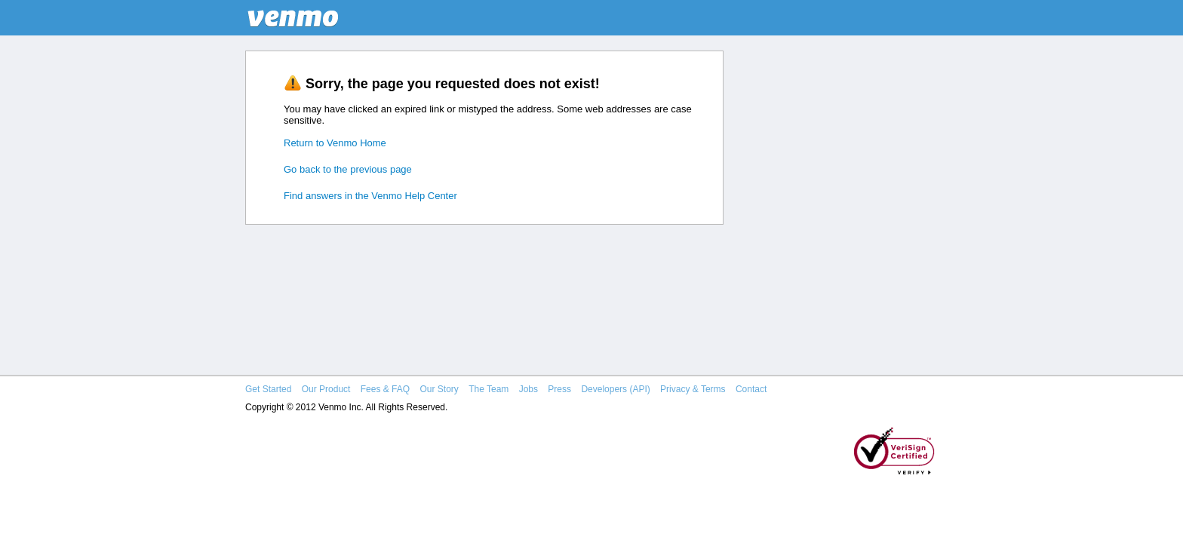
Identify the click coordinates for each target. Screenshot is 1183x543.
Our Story (438, 389)
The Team (489, 389)
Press (559, 389)
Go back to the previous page (348, 169)
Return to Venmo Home (335, 143)
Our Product (326, 389)
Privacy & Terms (692, 389)
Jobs (528, 389)
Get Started (268, 389)
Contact (751, 389)
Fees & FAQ (385, 389)
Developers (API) (615, 389)
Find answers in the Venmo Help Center (370, 195)
